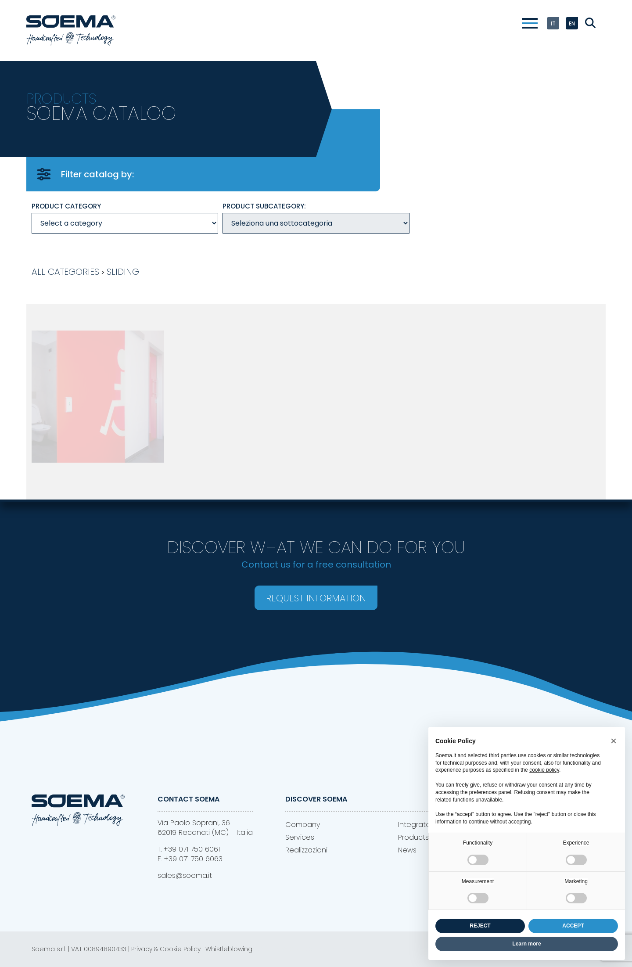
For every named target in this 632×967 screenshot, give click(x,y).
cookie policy (544, 770)
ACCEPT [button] (573, 926)
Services (299, 837)
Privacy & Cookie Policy (166, 949)
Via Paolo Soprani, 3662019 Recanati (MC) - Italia (205, 828)
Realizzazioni (306, 850)
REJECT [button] (480, 926)
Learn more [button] (526, 944)
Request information (316, 598)
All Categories (65, 272)
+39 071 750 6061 (192, 849)
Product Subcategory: (264, 206)
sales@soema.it (185, 875)
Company (302, 825)
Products (413, 837)
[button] (614, 741)
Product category (66, 206)
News (407, 850)
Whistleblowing (228, 949)
